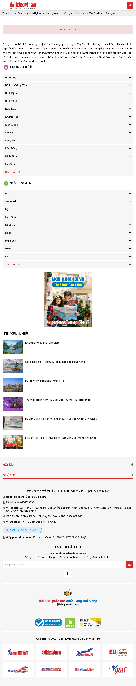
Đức (7, 256)
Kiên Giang (11, 124)
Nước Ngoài (20, 183)
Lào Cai (9, 132)
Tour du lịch (8, 13)
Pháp (8, 248)
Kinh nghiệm (52, 13)
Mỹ (7, 209)
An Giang (10, 77)
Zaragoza (111, 13)
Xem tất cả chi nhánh (22, 529)
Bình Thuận (12, 101)
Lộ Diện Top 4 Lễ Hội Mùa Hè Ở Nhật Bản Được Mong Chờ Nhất (60, 437)
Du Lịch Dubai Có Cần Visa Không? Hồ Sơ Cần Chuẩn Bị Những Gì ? (62, 418)
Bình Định (11, 93)
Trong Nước (21, 67)
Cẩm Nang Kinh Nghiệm (30, 13)
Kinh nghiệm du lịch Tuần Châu (42, 342)
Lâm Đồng (11, 148)
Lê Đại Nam (39, 496)
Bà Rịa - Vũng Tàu (16, 85)
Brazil (8, 193)
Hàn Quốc (11, 217)
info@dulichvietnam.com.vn (71, 552)
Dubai (8, 232)
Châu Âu (81, 13)
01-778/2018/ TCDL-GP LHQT (70, 537)
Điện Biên (11, 108)
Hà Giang (10, 164)
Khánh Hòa (11, 116)
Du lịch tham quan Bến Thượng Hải (44, 380)
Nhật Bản (10, 224)
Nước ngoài (68, 13)
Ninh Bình (11, 156)
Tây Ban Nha (96, 13)
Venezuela (11, 201)
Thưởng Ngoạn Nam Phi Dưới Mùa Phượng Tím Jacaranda (57, 399)
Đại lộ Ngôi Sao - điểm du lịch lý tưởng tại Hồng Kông (55, 361)
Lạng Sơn (10, 140)
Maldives (10, 240)
